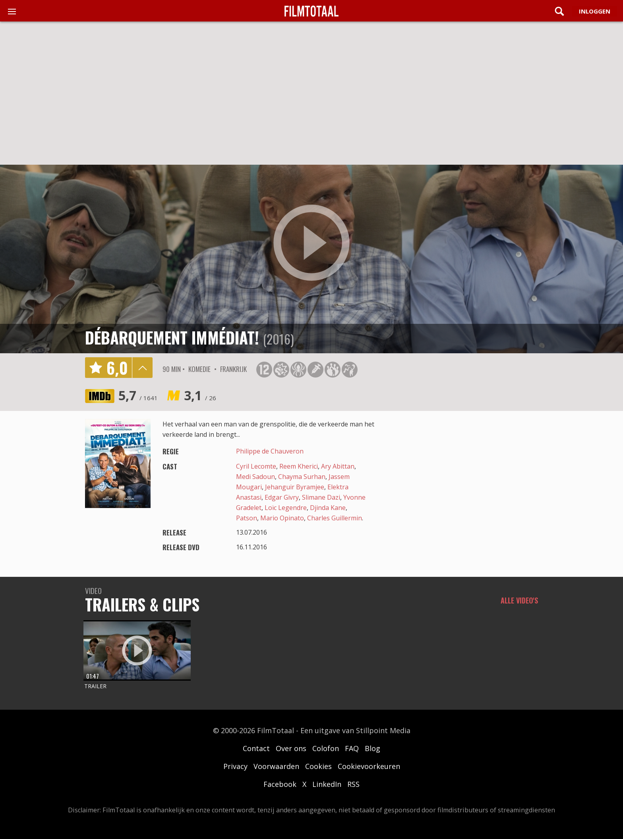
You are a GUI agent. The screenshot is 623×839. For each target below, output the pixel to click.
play (311, 243)
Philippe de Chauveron (270, 451)
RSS (353, 784)
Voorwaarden (276, 766)
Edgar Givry (282, 497)
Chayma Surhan (301, 476)
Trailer (95, 686)
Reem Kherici (298, 466)
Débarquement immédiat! (172, 337)
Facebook (279, 784)
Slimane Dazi (321, 497)
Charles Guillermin (334, 518)
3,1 (200, 395)
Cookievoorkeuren (369, 766)
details (142, 367)
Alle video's (519, 600)
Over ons (291, 748)
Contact (256, 748)
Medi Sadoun (255, 476)
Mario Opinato (282, 518)
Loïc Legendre (286, 507)
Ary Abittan (337, 466)
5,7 (138, 395)
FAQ (352, 748)
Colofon (325, 748)
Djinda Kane (328, 507)
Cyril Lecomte (256, 466)
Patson (246, 518)
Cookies (318, 766)
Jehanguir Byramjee (294, 487)
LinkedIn (326, 784)
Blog (372, 748)
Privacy (235, 766)
